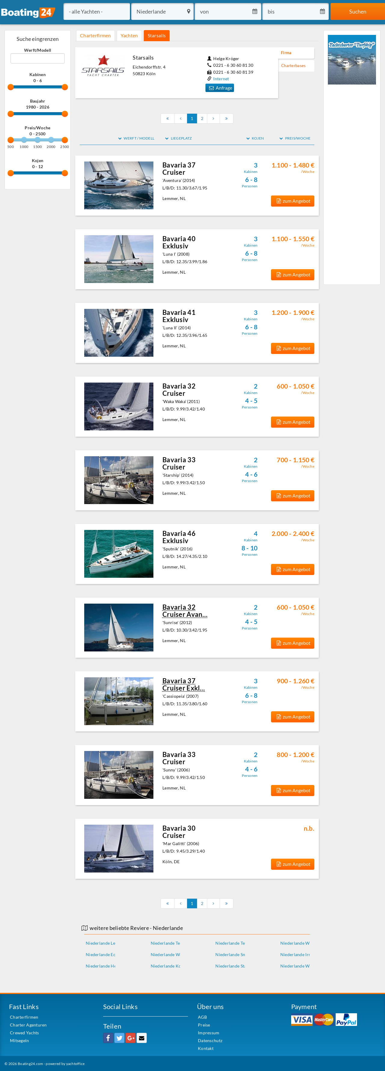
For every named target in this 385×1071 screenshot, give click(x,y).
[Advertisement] (352, 184)
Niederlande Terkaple (171, 943)
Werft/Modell (37, 50)
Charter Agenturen (28, 1024)
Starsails (157, 35)
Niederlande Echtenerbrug (111, 954)
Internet (221, 78)
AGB (202, 1017)
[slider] (11, 87)
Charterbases (293, 65)
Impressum (209, 1032)
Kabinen (37, 74)
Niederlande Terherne (236, 943)
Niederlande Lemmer (106, 943)
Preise (204, 1024)
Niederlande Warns (299, 965)
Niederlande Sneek (233, 954)
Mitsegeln (19, 1040)
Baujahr (37, 100)
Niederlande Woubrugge (175, 954)
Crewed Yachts (24, 1032)
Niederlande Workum (301, 943)
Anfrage (219, 88)
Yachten (129, 35)
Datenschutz (210, 1040)
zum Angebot (292, 201)
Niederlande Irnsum (299, 954)
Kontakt (206, 1048)
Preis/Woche (37, 127)
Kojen (37, 160)
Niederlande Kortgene (172, 965)
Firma (286, 53)
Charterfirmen (95, 35)
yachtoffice (75, 1063)
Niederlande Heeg (103, 965)
